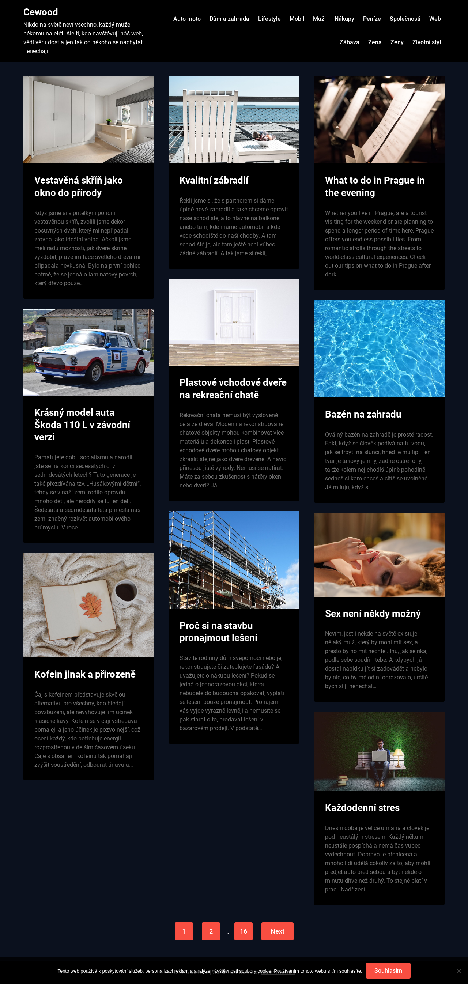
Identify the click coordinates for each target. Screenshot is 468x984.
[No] (459, 970)
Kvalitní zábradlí (214, 180)
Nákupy (344, 18)
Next (277, 931)
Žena (375, 42)
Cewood (40, 12)
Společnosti (405, 18)
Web (435, 18)
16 (243, 931)
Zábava (349, 42)
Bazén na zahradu (363, 414)
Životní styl (426, 42)
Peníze (372, 18)
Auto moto (187, 18)
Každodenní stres (362, 807)
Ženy (397, 42)
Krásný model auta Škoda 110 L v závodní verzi (82, 425)
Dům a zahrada (229, 18)
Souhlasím (388, 970)
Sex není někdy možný (373, 613)
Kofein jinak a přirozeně (85, 674)
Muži (319, 18)
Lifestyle (269, 18)
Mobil (297, 18)
